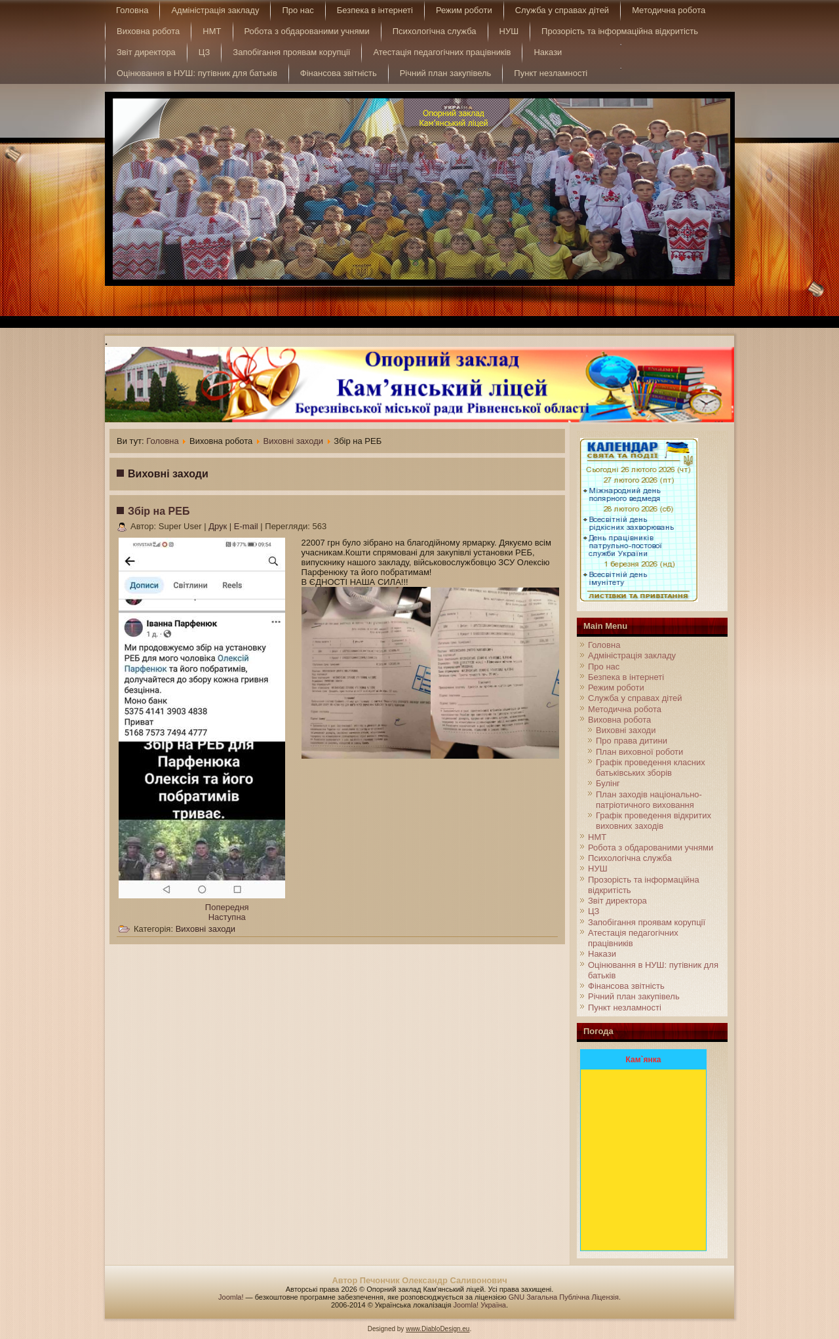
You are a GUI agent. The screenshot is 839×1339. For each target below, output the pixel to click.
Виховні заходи (293, 441)
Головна (132, 10)
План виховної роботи (639, 752)
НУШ (509, 31)
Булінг (608, 783)
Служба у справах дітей (562, 10)
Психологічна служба (435, 31)
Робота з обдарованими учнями (307, 31)
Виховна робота (148, 31)
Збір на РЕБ (158, 511)
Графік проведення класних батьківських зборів (650, 767)
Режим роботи (464, 10)
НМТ (212, 31)
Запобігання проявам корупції (291, 52)
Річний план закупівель (446, 73)
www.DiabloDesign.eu (437, 1328)
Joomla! (231, 1297)
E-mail (247, 526)
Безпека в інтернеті (375, 10)
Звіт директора (146, 52)
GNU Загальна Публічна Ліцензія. (565, 1297)
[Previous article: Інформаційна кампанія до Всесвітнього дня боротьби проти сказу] (227, 907)
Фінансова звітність (338, 73)
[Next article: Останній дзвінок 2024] (227, 917)
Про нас (297, 10)
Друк (218, 526)
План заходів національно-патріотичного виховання (649, 799)
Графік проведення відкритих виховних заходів (653, 820)
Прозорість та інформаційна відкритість (619, 31)
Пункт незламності (550, 73)
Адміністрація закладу (215, 10)
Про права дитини (631, 741)
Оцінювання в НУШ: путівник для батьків (197, 73)
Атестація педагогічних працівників (442, 52)
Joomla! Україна (480, 1305)
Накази (548, 52)
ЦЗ (204, 52)
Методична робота (668, 10)
